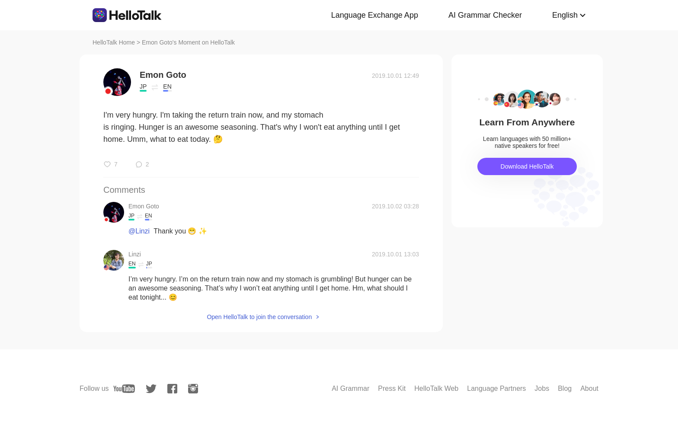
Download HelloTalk (527, 166)
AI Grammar (350, 388)
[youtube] (124, 388)
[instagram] (193, 388)
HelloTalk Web (436, 388)
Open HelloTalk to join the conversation (259, 316)
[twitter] (151, 388)
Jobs (541, 388)
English (565, 15)
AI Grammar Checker (485, 15)
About (589, 388)
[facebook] (172, 388)
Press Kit (392, 388)
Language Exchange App (374, 15)
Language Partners (496, 388)
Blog (565, 388)
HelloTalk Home (114, 42)
